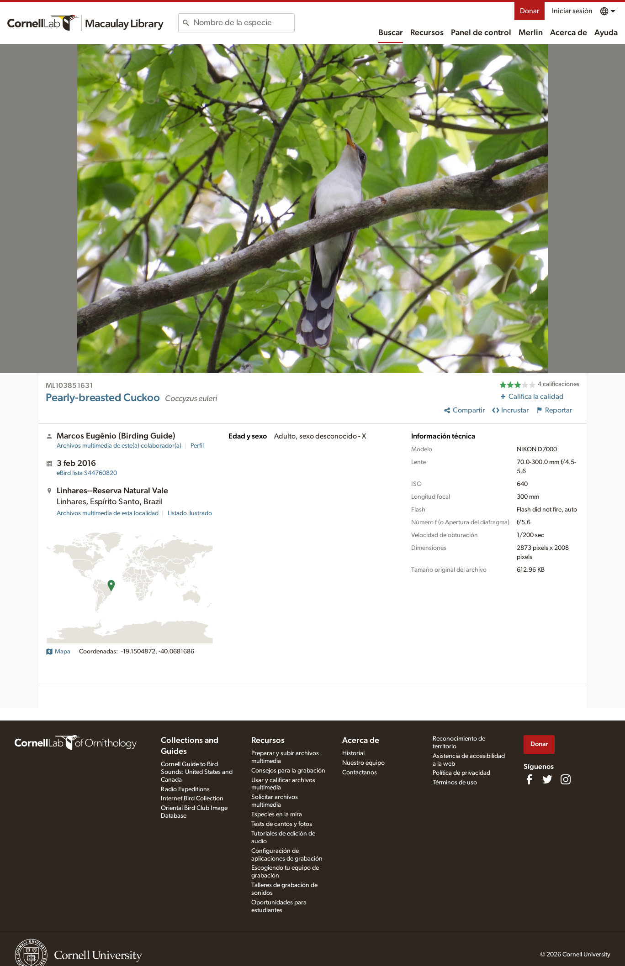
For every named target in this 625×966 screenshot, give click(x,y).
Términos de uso (455, 782)
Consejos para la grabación (288, 771)
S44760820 (87, 473)
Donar (529, 11)
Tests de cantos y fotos (281, 824)
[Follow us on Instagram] (565, 779)
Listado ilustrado (190, 513)
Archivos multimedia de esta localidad (108, 513)
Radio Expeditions (185, 789)
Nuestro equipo (363, 763)
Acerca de (568, 33)
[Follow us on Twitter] (547, 779)
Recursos (427, 33)
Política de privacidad (461, 773)
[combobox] (243, 23)
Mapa (58, 651)
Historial (353, 753)
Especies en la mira (276, 814)
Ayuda (606, 33)
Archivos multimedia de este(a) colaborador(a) (119, 446)
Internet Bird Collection (192, 798)
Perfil (197, 446)
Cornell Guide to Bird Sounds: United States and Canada (197, 772)
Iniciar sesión (572, 11)
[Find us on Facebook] (529, 779)
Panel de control (481, 33)
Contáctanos (359, 772)
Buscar (390, 33)
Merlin (531, 33)
